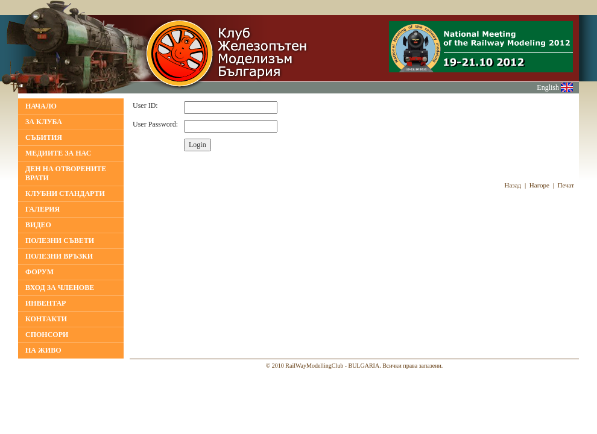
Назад (512, 185)
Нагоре (539, 185)
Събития (43, 137)
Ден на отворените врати (65, 173)
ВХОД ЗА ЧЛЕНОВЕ (59, 287)
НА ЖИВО (43, 350)
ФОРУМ (39, 272)
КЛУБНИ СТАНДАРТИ (65, 193)
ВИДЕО (38, 225)
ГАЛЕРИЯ (42, 209)
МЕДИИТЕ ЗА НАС (58, 153)
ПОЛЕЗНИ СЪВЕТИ (59, 240)
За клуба (43, 122)
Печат (566, 185)
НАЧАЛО (41, 106)
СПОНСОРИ (46, 334)
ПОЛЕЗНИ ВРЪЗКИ (59, 256)
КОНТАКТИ (46, 319)
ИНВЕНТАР (45, 303)
